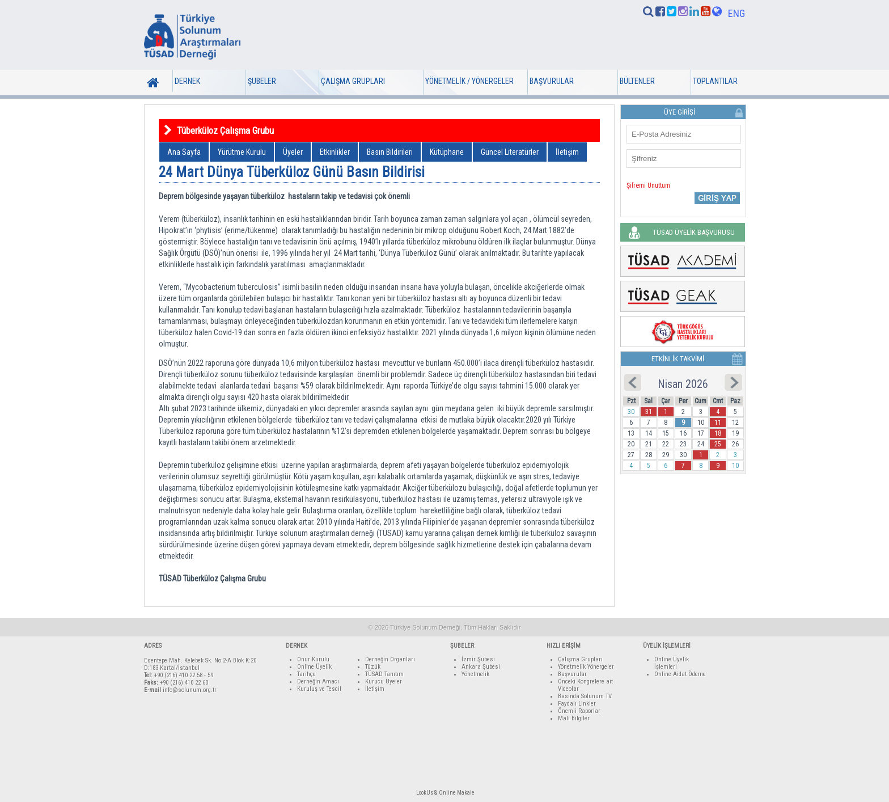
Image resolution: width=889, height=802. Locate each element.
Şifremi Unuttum (648, 185)
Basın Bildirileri (390, 152)
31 (648, 412)
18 (717, 433)
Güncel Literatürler (510, 152)
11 (717, 423)
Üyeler (293, 152)
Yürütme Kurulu (242, 152)
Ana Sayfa (184, 152)
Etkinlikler (335, 152)
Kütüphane (447, 152)
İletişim (567, 152)
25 (717, 444)
